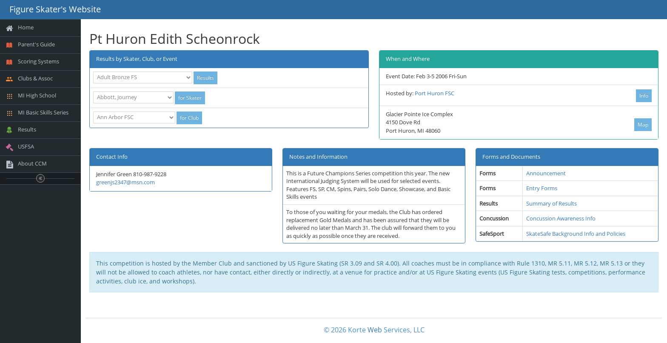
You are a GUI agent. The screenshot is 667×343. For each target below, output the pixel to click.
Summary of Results (551, 203)
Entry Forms (541, 188)
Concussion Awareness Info (561, 218)
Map (643, 124)
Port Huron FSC (434, 93)
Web (375, 329)
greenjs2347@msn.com (125, 182)
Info (643, 95)
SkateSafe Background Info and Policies (575, 233)
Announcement (546, 173)
